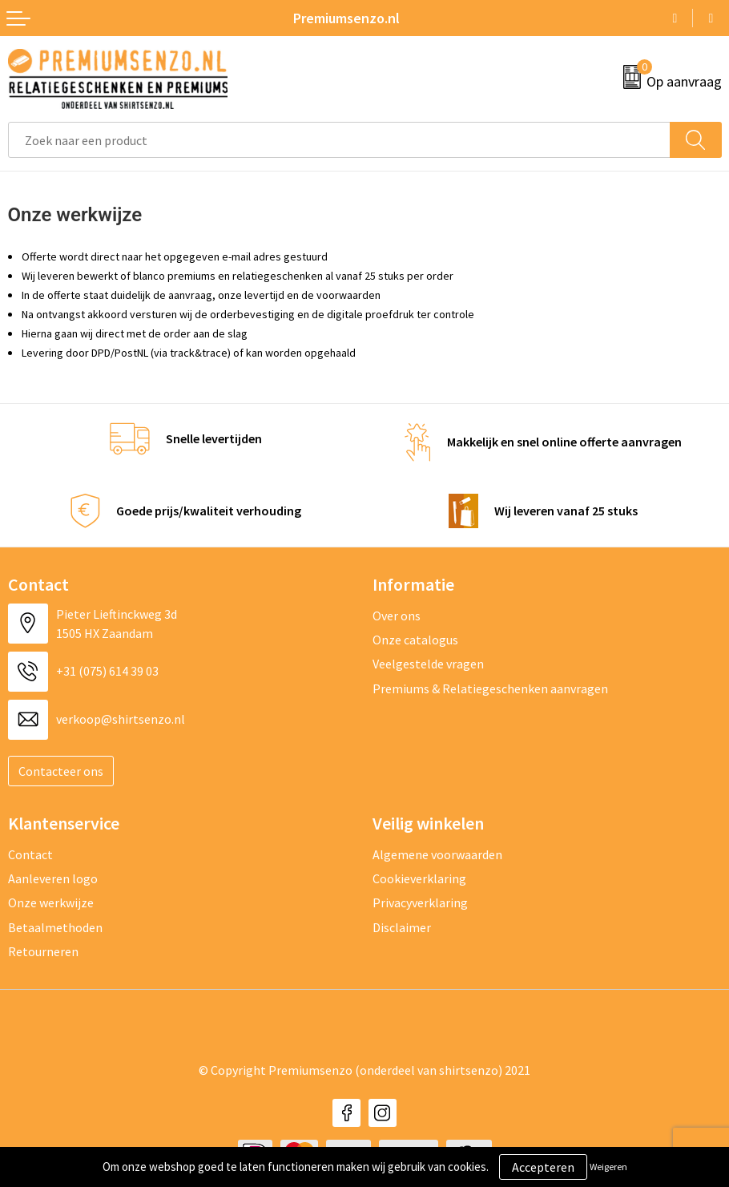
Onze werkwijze (51, 902)
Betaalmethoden (55, 927)
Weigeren (608, 1167)
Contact (30, 854)
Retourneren (43, 951)
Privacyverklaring (420, 902)
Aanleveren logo (53, 878)
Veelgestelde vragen (428, 664)
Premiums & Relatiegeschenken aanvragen (490, 688)
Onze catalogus (415, 640)
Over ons (397, 616)
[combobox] (339, 140)
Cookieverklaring (419, 878)
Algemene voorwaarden (437, 854)
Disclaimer (402, 927)
